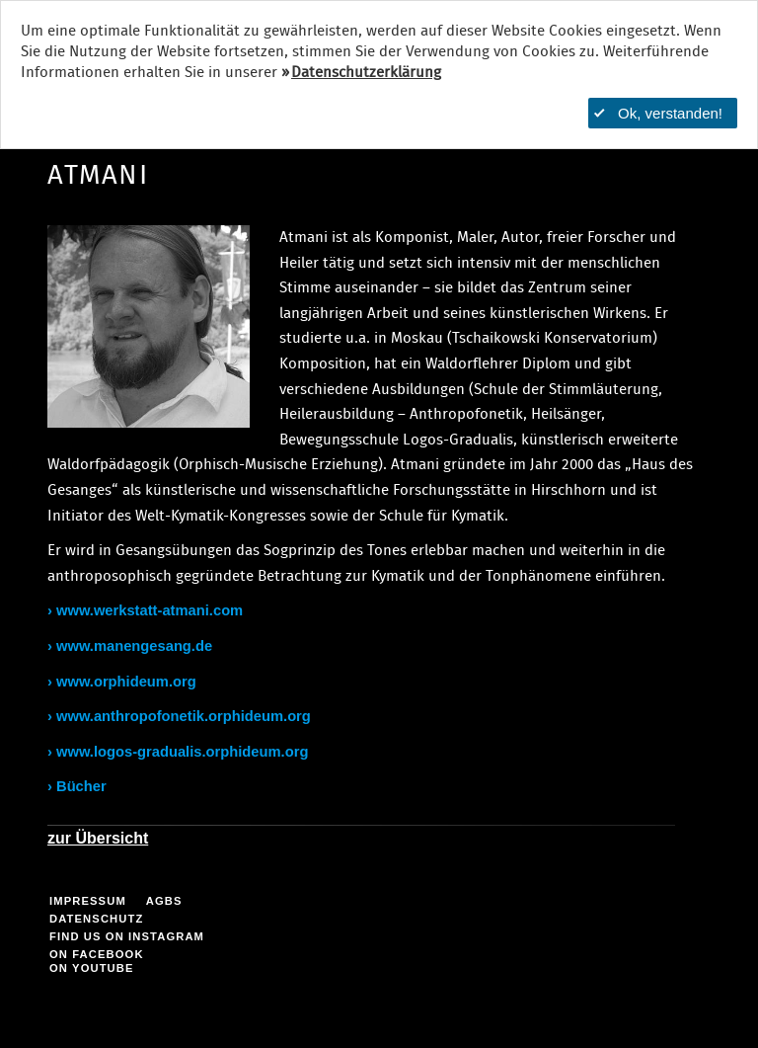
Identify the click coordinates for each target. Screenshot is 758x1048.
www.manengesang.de (134, 646)
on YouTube (91, 968)
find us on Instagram (126, 936)
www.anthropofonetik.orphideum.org (183, 716)
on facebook (96, 954)
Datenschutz (96, 919)
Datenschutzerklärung (366, 72)
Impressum (87, 901)
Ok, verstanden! (658, 113)
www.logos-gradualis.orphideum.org (182, 752)
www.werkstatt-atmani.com (149, 610)
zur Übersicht (97, 838)
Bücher (81, 786)
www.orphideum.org (126, 681)
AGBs (164, 901)
